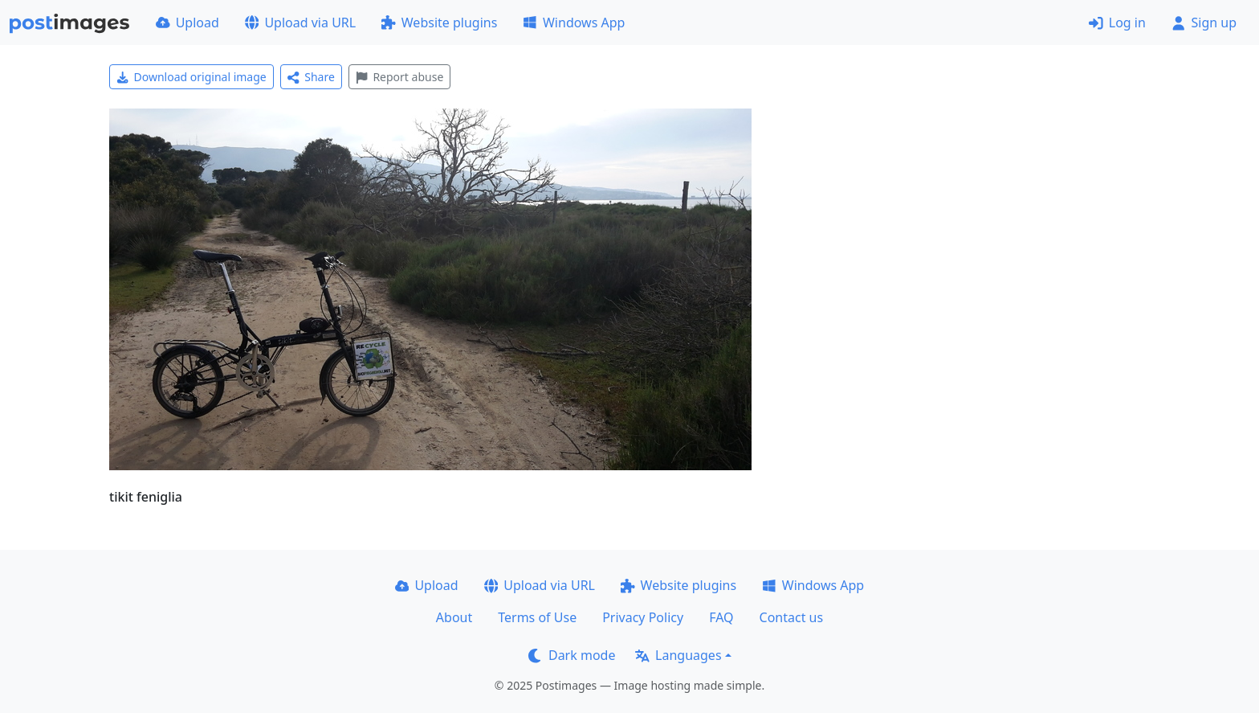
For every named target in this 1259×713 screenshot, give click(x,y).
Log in (1117, 22)
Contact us (792, 617)
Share (311, 76)
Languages (678, 655)
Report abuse (399, 76)
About (454, 617)
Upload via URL (300, 22)
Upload (187, 22)
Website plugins (439, 22)
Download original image (191, 76)
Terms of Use (537, 617)
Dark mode (571, 655)
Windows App (574, 22)
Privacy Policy (642, 617)
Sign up (1204, 22)
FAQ (721, 617)
